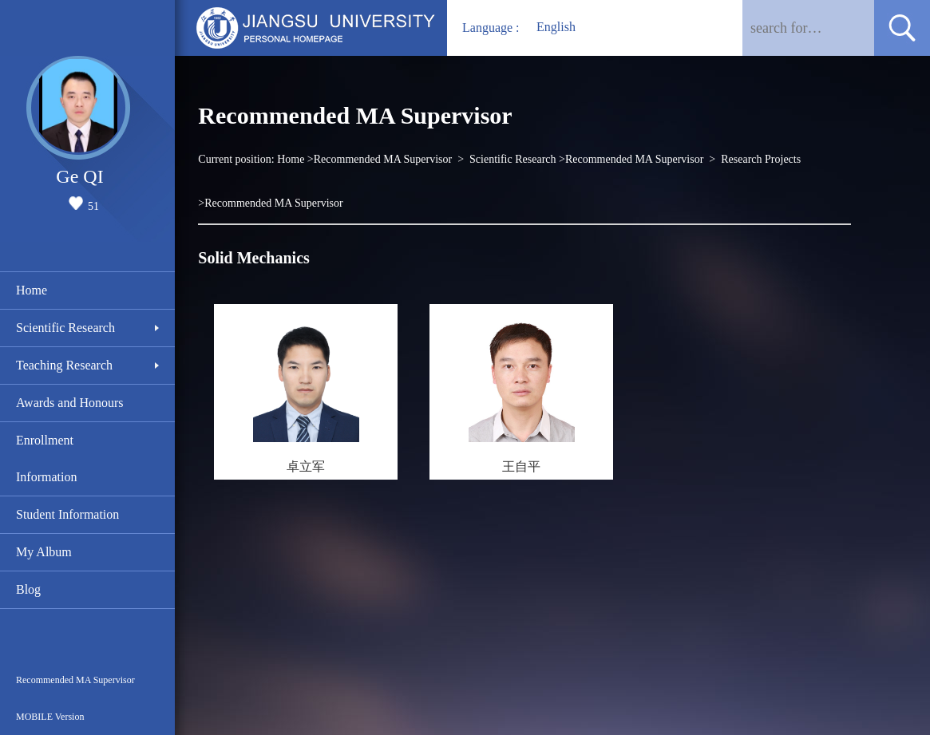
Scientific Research (65, 327)
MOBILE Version (50, 716)
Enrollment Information (46, 458)
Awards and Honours (70, 402)
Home (31, 290)
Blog (28, 589)
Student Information (67, 514)
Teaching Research (64, 365)
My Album (44, 552)
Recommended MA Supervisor (75, 680)
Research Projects (761, 159)
